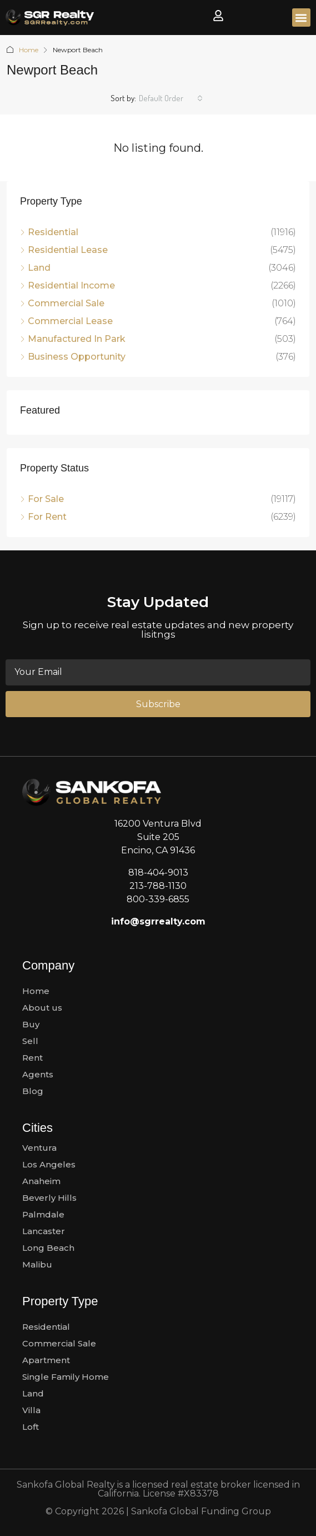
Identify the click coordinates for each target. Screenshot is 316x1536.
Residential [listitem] (49, 232)
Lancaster (43, 1231)
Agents (37, 1074)
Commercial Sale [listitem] (62, 303)
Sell (30, 1041)
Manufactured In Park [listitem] (73, 339)
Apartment (46, 1360)
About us (42, 1007)
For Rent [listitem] (43, 516)
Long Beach (48, 1247)
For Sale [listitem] (42, 499)
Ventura (39, 1147)
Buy (30, 1024)
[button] (301, 17)
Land (33, 1393)
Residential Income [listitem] (67, 285)
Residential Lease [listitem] (64, 250)
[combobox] (170, 98)
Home (28, 50)
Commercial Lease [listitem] (66, 321)
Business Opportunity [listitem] (73, 356)
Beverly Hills (49, 1197)
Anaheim (41, 1181)
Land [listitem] (35, 267)
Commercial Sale (59, 1343)
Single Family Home (65, 1376)
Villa (31, 1410)
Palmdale (43, 1214)
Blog (32, 1091)
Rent (32, 1057)
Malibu (37, 1264)
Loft (30, 1426)
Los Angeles (49, 1164)
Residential (46, 1326)
